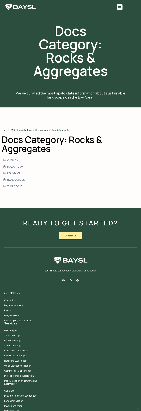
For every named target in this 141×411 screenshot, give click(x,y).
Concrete (10, 357)
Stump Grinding (71, 312)
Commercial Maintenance (76, 337)
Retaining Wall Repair (74, 327)
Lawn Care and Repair (74, 322)
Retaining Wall (12, 377)
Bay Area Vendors (14, 302)
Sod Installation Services (18, 382)
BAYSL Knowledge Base (64, 126)
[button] (109, 7)
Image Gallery (12, 312)
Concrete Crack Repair (75, 317)
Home (48, 126)
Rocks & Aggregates (104, 126)
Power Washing (71, 307)
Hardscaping (85, 126)
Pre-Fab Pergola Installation (77, 342)
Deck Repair (69, 297)
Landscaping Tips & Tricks (19, 317)
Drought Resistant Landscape (21, 362)
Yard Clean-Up (70, 302)
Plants (8, 307)
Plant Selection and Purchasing (79, 347)
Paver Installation (14, 372)
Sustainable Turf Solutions (19, 387)
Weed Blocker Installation (76, 332)
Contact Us (11, 297)
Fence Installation (14, 367)
